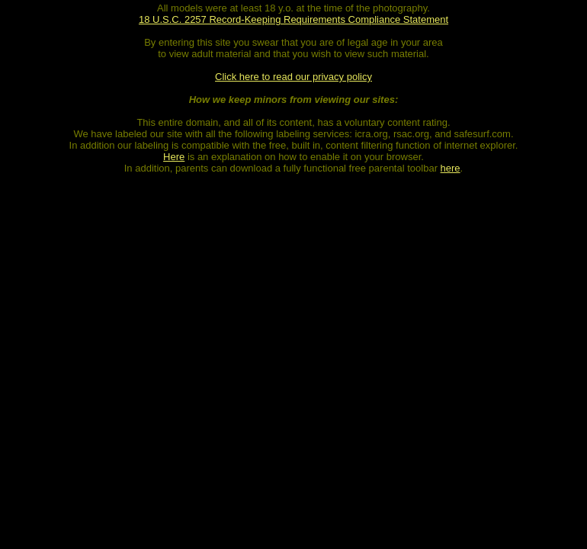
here (450, 168)
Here (173, 156)
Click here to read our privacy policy (293, 76)
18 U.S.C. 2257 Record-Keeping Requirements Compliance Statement (293, 19)
